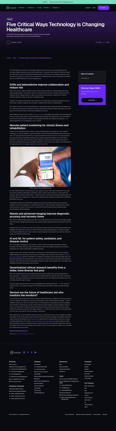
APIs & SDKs (37, 374)
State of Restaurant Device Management (68, 398)
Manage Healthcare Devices (19, 331)
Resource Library (63, 367)
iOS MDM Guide (65, 388)
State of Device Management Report (69, 395)
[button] (22, 7)
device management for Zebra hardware (43, 321)
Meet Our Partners (89, 386)
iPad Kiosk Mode (40, 369)
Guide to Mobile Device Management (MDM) (69, 382)
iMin (85, 388)
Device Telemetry (39, 385)
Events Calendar (88, 371)
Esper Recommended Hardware (17, 391)
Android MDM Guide (66, 385)
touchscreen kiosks (39, 114)
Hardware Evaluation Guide (16, 389)
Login (94, 8)
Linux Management (16, 374)
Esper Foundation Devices (18, 396)
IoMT (36, 319)
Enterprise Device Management (17, 367)
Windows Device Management (19, 376)
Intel (85, 390)
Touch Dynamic (88, 404)
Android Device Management (18, 369)
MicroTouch (87, 400)
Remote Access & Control (41, 371)
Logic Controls (88, 397)
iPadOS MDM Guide (66, 390)
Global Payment (88, 393)
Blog (14, 58)
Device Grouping (38, 383)
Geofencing (37, 388)
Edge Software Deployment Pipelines (44, 376)
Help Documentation (64, 369)
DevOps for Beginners (65, 393)
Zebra (86, 407)
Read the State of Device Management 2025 (61, 2)
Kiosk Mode (37, 364)
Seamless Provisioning (15, 381)
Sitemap (105, 414)
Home (9, 58)
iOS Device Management (17, 371)
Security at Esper (88, 376)
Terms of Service (69, 414)
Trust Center (87, 378)
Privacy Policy (97, 414)
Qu (85, 402)
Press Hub (87, 374)
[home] (11, 7)
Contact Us (62, 371)
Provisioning (37, 390)
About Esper (87, 364)
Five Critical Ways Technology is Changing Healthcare (35, 58)
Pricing (39, 8)
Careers (86, 369)
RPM (31, 319)
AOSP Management (39, 393)
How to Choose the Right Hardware (68, 379)
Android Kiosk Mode (41, 367)
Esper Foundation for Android (16, 379)
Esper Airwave (13, 364)
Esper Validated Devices (17, 393)
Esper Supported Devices (18, 398)
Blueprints (37, 378)
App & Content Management (41, 381)
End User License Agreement (83, 414)
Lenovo (86, 395)
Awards (86, 367)
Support (88, 8)
